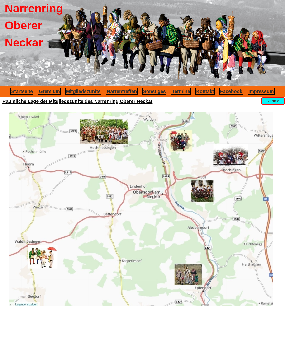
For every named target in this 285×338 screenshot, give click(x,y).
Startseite (22, 91)
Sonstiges (154, 91)
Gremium (49, 91)
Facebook (231, 91)
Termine (181, 91)
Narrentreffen (122, 91)
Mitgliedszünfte (83, 91)
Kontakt (205, 91)
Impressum (261, 91)
